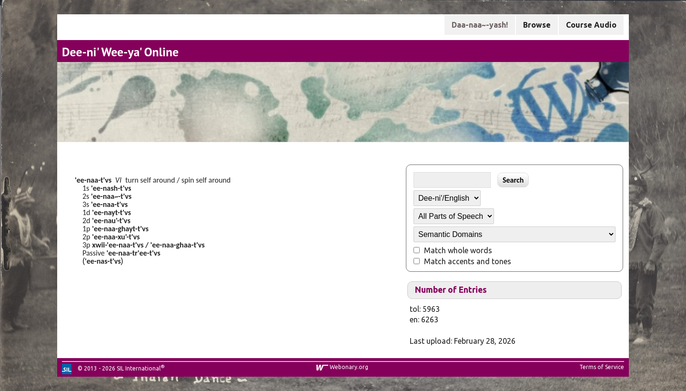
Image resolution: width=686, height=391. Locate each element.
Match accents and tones (467, 261)
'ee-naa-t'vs (93, 180)
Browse (537, 25)
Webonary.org (349, 367)
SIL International (139, 368)
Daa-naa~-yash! (480, 25)
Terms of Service (601, 367)
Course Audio (591, 25)
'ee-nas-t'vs (103, 261)
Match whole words (458, 250)
